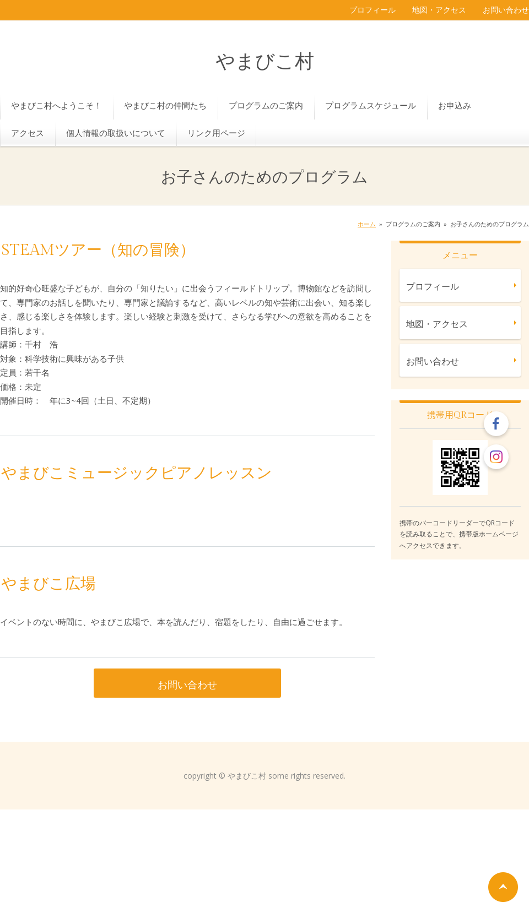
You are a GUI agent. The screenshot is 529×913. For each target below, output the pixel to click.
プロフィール (372, 9)
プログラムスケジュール (370, 105)
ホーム (367, 224)
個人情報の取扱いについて (115, 132)
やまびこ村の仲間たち (165, 105)
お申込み (454, 105)
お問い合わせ (506, 9)
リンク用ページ (216, 132)
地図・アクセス (439, 9)
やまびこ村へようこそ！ (56, 105)
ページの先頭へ (503, 887)
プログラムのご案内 (266, 105)
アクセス (27, 132)
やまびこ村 (264, 62)
